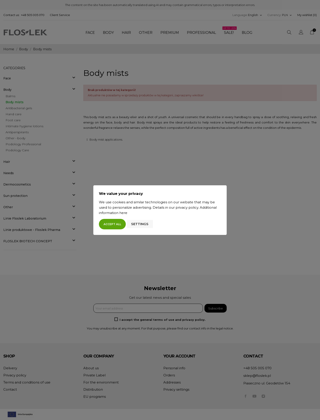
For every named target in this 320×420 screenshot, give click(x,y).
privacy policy (187, 207)
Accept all (112, 224)
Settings (139, 224)
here (123, 213)
